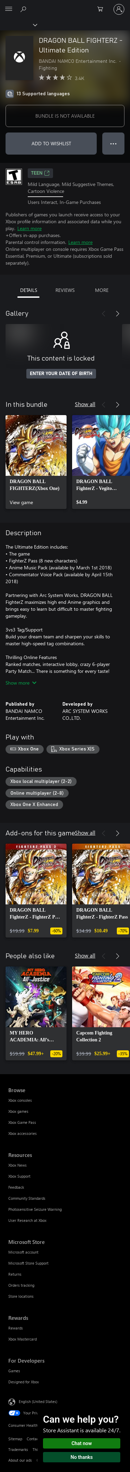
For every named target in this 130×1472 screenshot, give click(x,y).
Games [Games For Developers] (14, 1370)
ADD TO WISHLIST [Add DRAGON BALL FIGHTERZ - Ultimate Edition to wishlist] (51, 143)
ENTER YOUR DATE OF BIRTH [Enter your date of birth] (61, 373)
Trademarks (18, 1449)
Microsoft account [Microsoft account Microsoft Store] (23, 1252)
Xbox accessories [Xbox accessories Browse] (22, 1133)
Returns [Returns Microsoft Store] (14, 1274)
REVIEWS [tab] (65, 290)
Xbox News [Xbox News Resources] (17, 1165)
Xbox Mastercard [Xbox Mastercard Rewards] (22, 1339)
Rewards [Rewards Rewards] (15, 1328)
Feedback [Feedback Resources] (16, 1187)
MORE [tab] (102, 290)
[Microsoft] (65, 5)
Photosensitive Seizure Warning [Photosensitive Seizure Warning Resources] (35, 1209)
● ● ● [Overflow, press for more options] (113, 143)
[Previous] (104, 313)
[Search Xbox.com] (24, 8)
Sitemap (15, 1438)
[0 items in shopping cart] (102, 9)
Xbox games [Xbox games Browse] (18, 1111)
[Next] (117, 313)
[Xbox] (18, 24)
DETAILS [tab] (28, 290)
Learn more (29, 228)
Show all (85, 404)
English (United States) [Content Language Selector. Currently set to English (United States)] (38, 1401)
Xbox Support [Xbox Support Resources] (19, 1176)
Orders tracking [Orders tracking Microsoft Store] (21, 1285)
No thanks (82, 1457)
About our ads (20, 1460)
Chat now (81, 1443)
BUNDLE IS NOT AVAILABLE (65, 115)
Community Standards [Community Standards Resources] (26, 1198)
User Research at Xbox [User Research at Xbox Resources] (27, 1220)
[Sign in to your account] (119, 9)
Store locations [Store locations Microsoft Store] (21, 1296)
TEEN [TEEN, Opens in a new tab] (40, 173)
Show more (21, 682)
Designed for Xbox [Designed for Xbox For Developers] (23, 1382)
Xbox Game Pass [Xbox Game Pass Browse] (22, 1122)
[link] (36, 462)
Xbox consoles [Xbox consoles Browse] (20, 1100)
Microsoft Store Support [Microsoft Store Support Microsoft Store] (28, 1263)
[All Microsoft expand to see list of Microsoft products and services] (8, 9)
